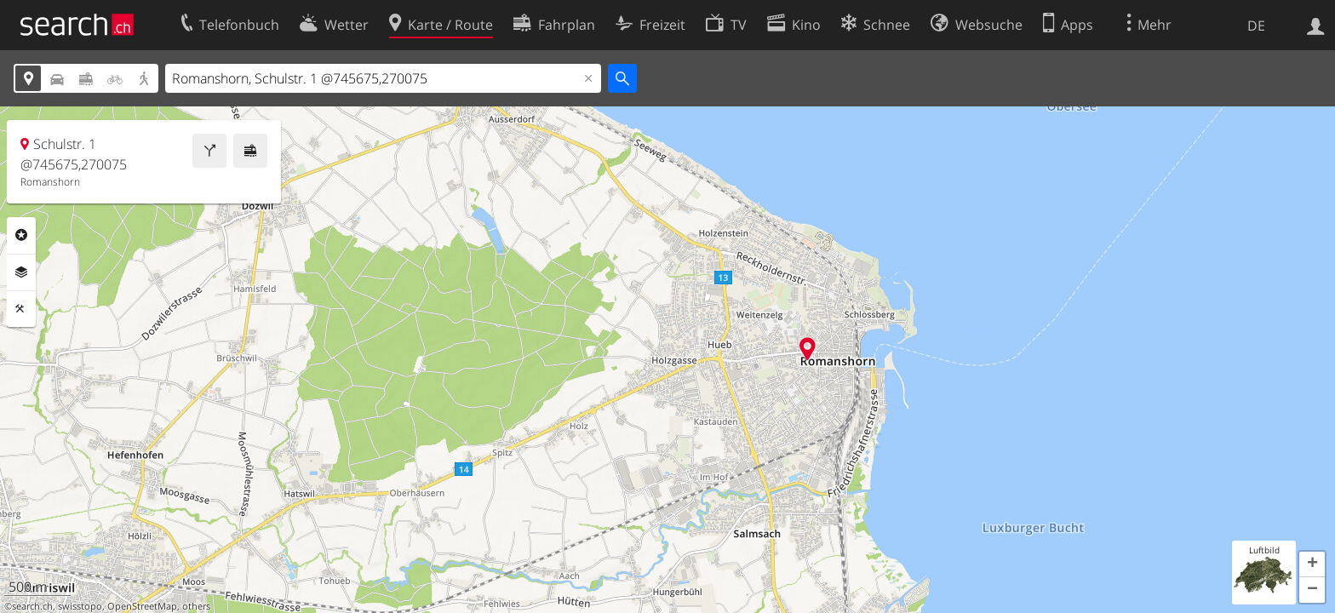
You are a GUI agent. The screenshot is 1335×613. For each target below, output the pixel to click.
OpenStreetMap (142, 606)
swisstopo (80, 606)
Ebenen (21, 272)
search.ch (32, 606)
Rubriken (21, 235)
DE (1256, 25)
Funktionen (21, 309)
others (196, 606)
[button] (1312, 564)
